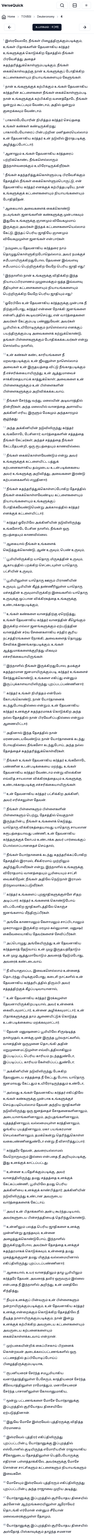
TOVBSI (26, 16)
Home (11, 16)
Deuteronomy (45, 16)
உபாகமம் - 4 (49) (47, 27)
